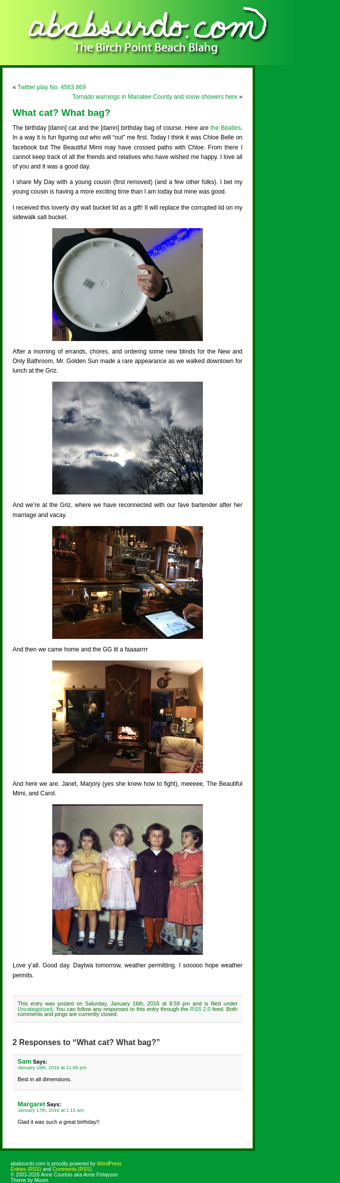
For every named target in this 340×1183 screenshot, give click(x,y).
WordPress (109, 1163)
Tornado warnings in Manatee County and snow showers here (155, 96)
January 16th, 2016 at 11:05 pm (52, 1067)
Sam (25, 1061)
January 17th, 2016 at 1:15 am (51, 1110)
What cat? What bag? (61, 112)
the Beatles (225, 127)
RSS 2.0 (200, 1009)
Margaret (31, 1104)
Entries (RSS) (26, 1169)
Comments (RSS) (71, 1169)
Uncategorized (35, 1009)
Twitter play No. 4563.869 (52, 87)
